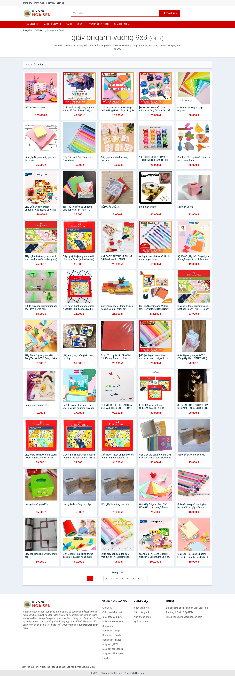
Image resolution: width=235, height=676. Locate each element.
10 (139, 578)
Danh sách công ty (111, 635)
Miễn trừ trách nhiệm (113, 621)
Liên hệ (60, 3)
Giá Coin (90, 667)
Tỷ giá (42, 667)
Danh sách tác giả (111, 630)
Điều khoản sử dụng (112, 617)
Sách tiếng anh (75, 24)
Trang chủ (27, 3)
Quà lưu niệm (122, 24)
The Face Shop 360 (55, 667)
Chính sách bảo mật (112, 612)
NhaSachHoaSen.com (112, 673)
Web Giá (81, 667)
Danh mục (39, 3)
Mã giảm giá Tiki (110, 644)
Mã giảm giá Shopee (112, 653)
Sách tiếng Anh (142, 612)
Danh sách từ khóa (111, 639)
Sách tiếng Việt (141, 607)
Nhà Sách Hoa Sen (134, 673)
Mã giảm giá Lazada (112, 649)
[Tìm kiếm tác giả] (115, 13)
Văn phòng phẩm (99, 24)
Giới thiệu (50, 3)
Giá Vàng (71, 667)
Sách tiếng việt (52, 24)
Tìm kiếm (170, 13)
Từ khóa (38, 30)
